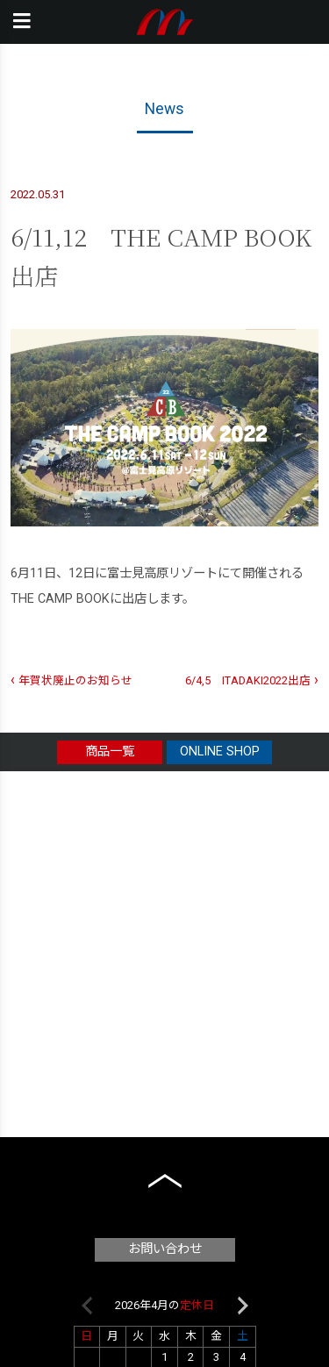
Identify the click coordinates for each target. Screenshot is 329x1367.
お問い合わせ (165, 1249)
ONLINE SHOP (220, 751)
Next (243, 1305)
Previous (87, 1305)
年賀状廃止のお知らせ (75, 680)
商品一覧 (109, 751)
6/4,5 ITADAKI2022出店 (248, 680)
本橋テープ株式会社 (164, 22)
